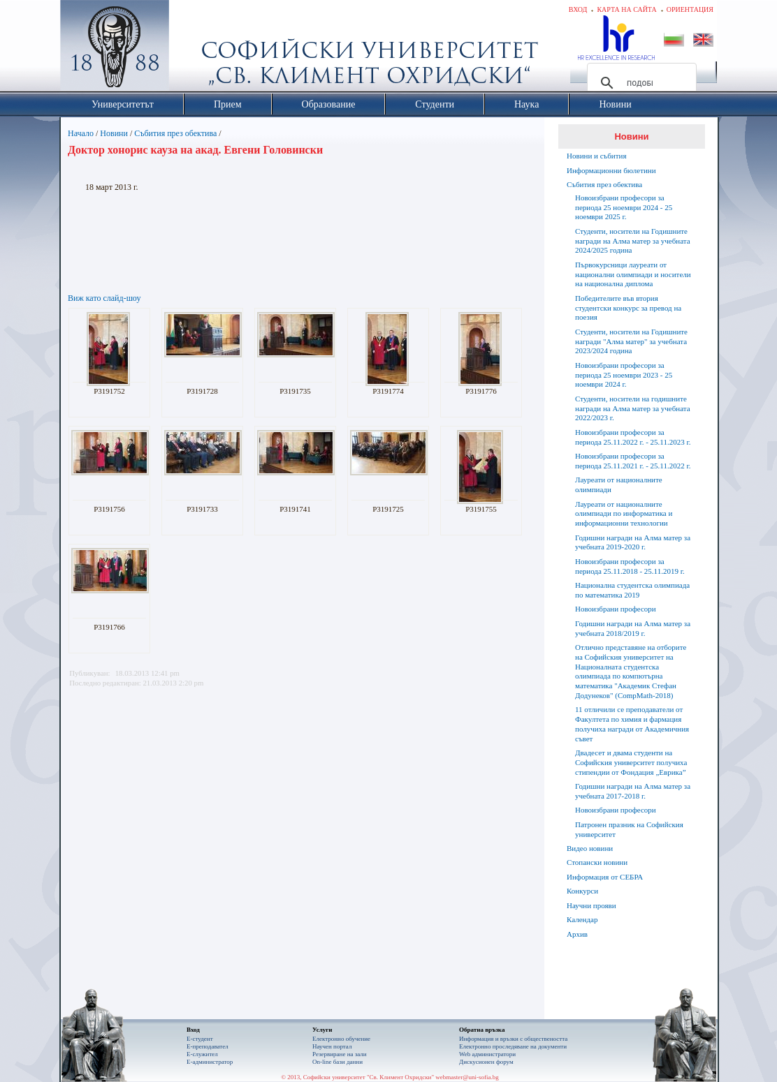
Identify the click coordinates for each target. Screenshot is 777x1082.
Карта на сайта (626, 9)
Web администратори (487, 1054)
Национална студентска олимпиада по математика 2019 (632, 590)
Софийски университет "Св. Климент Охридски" (193, 49)
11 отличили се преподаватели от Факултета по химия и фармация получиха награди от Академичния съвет (632, 723)
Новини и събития (597, 155)
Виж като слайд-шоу (104, 298)
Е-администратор (210, 1061)
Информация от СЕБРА (605, 877)
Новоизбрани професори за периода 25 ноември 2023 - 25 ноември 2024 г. (623, 375)
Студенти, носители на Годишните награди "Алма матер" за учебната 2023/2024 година (631, 341)
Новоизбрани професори (615, 609)
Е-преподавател (207, 1046)
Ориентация (690, 9)
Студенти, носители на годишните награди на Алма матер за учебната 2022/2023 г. (632, 408)
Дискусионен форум (486, 1061)
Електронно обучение (341, 1038)
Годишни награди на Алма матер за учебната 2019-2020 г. (632, 542)
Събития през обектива (175, 133)
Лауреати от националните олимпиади (618, 484)
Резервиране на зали (339, 1054)
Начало (81, 133)
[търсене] (640, 83)
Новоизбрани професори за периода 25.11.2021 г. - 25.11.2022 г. (632, 461)
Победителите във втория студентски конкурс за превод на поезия (628, 308)
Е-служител (202, 1054)
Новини (114, 133)
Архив (577, 934)
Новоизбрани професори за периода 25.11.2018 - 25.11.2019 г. (630, 566)
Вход (578, 9)
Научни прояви (591, 905)
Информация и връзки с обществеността (513, 1038)
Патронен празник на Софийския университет (629, 829)
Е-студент (200, 1038)
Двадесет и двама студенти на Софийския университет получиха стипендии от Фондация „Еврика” (631, 762)
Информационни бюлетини (611, 170)
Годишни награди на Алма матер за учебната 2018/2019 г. (632, 628)
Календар (582, 919)
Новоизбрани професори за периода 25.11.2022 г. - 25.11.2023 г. (632, 437)
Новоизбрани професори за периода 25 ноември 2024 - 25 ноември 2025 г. (623, 207)
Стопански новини (597, 862)
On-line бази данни (337, 1061)
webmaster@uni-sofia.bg (467, 1077)
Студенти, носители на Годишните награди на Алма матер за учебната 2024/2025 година (632, 241)
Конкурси (582, 891)
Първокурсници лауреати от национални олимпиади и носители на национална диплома (633, 274)
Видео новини (590, 848)
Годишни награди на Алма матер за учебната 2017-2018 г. (632, 791)
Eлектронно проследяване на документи (513, 1046)
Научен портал (331, 1046)
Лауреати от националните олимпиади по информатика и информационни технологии (623, 514)
